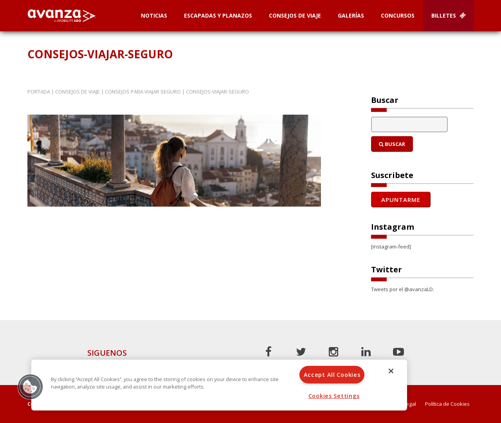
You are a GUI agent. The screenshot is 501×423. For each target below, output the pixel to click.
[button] (30, 386)
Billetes (448, 15)
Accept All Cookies (332, 374)
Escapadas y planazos (218, 15)
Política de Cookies (447, 404)
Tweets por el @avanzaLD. (402, 289)
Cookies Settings (334, 396)
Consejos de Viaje (295, 15)
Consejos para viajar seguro (143, 91)
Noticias (154, 15)
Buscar (392, 144)
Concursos (397, 15)
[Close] (391, 370)
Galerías (351, 15)
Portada (38, 91)
